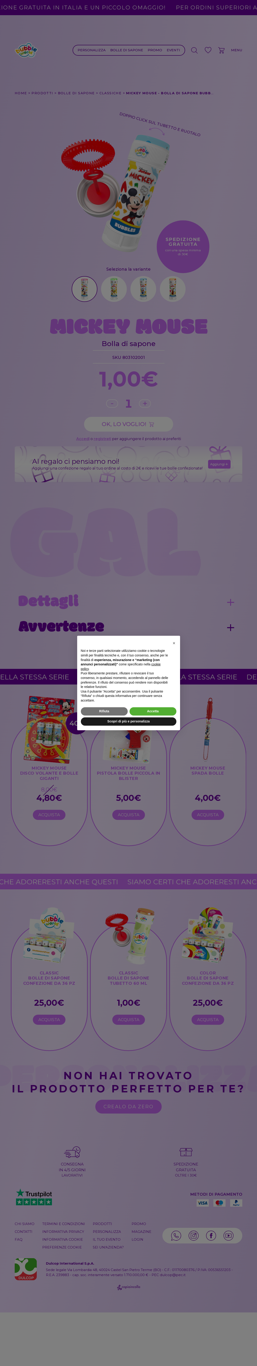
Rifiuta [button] (104, 711)
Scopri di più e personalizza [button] (128, 721)
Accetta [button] (153, 711)
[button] (174, 643)
